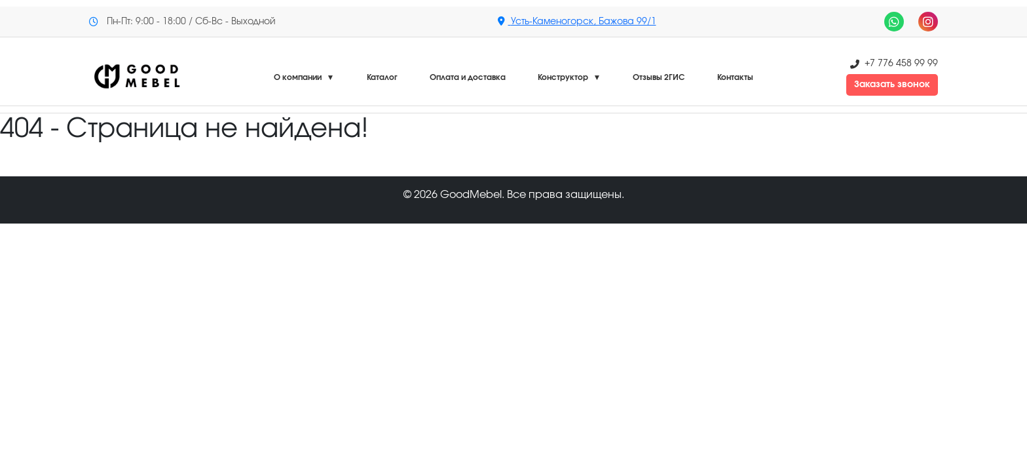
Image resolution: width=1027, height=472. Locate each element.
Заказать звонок (892, 84)
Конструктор (569, 77)
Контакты (735, 77)
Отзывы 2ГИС (659, 77)
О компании (304, 77)
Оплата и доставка (468, 77)
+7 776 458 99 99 (901, 63)
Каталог (382, 77)
